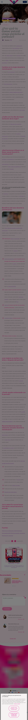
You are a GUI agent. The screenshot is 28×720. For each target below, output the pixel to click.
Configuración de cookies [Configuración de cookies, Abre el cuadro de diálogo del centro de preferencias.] (14, 714)
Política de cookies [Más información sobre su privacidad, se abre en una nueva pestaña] (17, 703)
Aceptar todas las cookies (14, 708)
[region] (14, 707)
